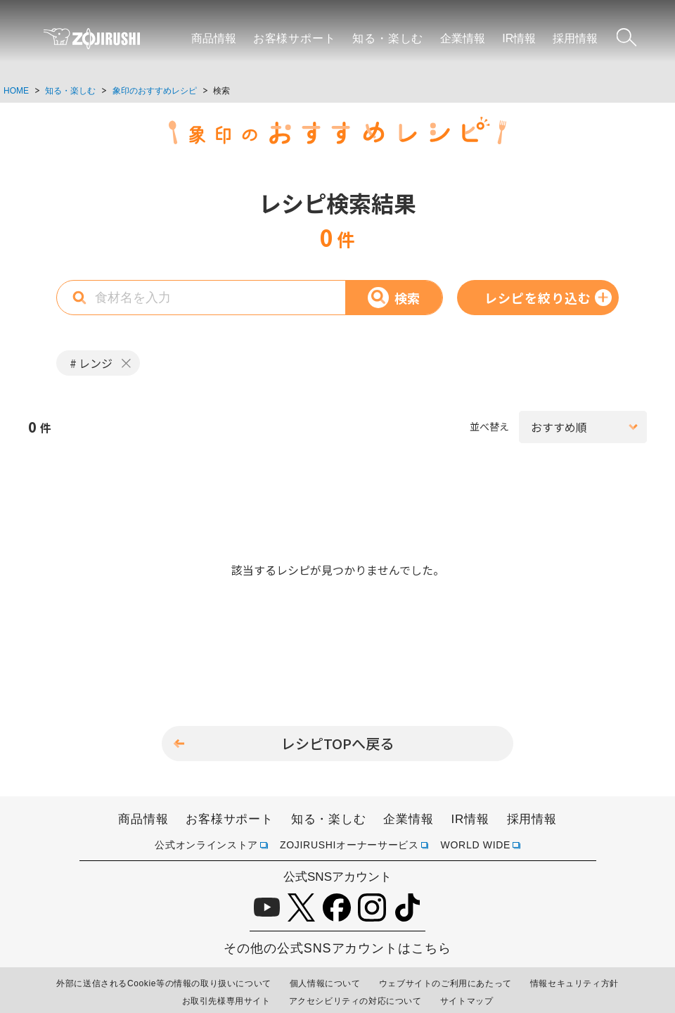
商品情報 (213, 38)
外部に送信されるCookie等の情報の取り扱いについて (163, 983)
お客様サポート (294, 38)
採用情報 (575, 38)
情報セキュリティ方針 (574, 983)
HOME (16, 91)
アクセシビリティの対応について (355, 1001)
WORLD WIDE (476, 844)
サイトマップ (467, 1001)
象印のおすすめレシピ (154, 91)
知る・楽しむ (387, 38)
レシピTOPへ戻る (337, 743)
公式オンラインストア (206, 844)
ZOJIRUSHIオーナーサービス (349, 844)
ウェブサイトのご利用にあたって (445, 983)
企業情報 (462, 38)
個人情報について (325, 983)
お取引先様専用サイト (226, 1001)
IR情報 (519, 38)
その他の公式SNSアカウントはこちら (337, 948)
